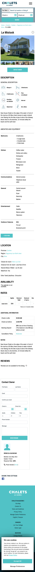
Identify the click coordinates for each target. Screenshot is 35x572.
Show (16, 465)
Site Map (17, 503)
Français (20, 517)
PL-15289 (8, 27)
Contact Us (18, 506)
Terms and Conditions (18, 509)
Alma (5, 256)
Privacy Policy (18, 512)
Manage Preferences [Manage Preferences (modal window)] (17, 566)
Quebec (9, 250)
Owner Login (18, 528)
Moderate (19, 334)
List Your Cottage (18, 525)
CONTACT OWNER (17, 70)
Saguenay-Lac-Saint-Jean (13, 253)
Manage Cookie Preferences (18, 514)
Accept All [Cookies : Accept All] (17, 561)
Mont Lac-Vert (16, 262)
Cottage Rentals (18, 536)
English (15, 517)
